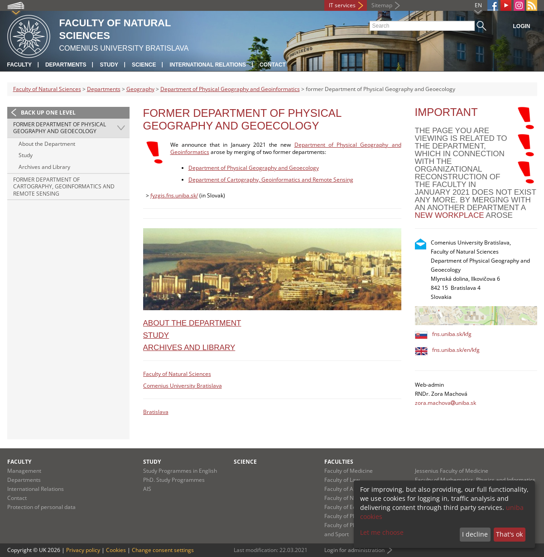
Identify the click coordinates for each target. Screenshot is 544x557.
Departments (65, 65)
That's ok (509, 534)
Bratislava (155, 412)
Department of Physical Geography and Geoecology (253, 168)
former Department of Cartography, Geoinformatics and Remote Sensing (64, 186)
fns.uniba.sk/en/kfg (456, 350)
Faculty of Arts (342, 489)
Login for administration (354, 550)
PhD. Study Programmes (174, 480)
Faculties (338, 462)
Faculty (19, 65)
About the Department (47, 144)
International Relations (207, 65)
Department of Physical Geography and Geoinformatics (230, 89)
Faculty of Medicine (348, 471)
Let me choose (382, 532)
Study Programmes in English (180, 471)
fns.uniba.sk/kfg (452, 334)
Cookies (116, 550)
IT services (342, 5)
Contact (273, 65)
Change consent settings (163, 550)
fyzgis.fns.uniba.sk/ (174, 195)
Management (24, 471)
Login (521, 26)
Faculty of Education (349, 507)
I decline (475, 534)
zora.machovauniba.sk (445, 403)
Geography (140, 89)
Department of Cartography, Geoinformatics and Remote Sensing (270, 179)
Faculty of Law (342, 480)
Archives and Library (44, 167)
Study (109, 65)
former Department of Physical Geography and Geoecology (59, 127)
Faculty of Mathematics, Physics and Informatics (475, 480)
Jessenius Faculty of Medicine (451, 471)
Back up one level (48, 112)
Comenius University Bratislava (182, 385)
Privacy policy (83, 550)
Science (144, 65)
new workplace (449, 215)
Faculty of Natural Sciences (47, 89)
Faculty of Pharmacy (349, 516)
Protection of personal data (41, 507)
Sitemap (381, 5)
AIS (147, 489)
